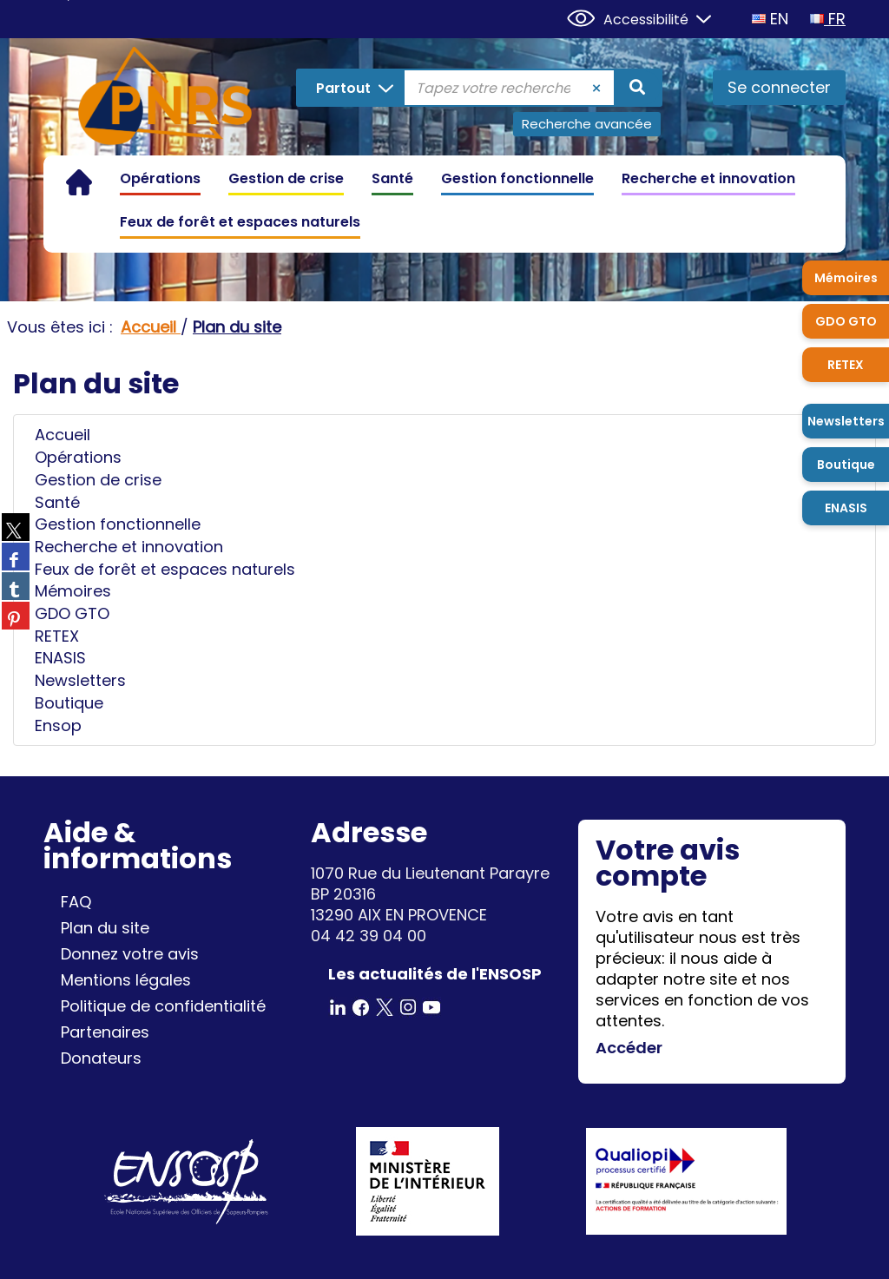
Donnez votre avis (130, 954)
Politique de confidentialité (163, 1006)
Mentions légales (126, 980)
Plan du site (105, 928)
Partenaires (105, 1032)
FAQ (76, 902)
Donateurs (101, 1058)
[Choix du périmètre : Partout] (351, 87)
